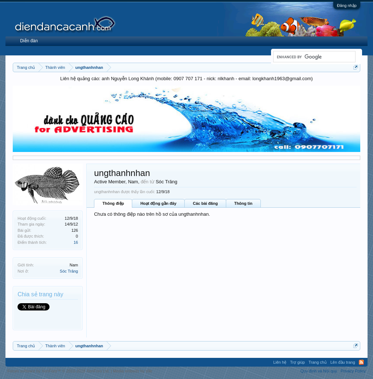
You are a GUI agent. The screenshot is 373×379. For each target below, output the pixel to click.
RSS (361, 362)
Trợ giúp (297, 362)
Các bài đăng (205, 203)
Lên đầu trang (342, 362)
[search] (313, 57)
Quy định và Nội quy (319, 371)
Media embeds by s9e (132, 371)
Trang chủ (318, 362)
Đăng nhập (347, 5)
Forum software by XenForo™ (58, 371)
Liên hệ (279, 362)
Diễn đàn (29, 40)
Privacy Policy (353, 371)
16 (76, 242)
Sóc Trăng (69, 271)
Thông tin (243, 203)
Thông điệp (113, 203)
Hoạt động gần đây (158, 203)
